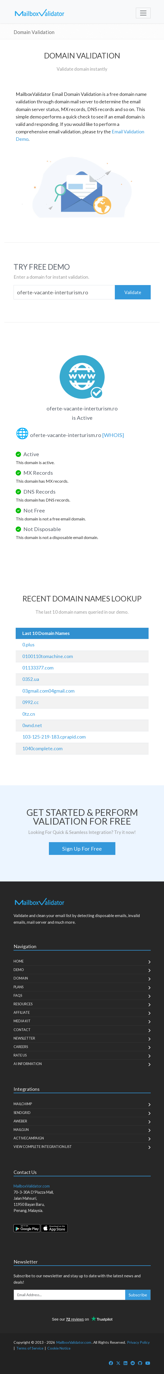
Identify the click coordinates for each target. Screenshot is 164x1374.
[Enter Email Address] (69, 1295)
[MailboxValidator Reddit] (133, 1362)
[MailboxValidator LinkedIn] (125, 1362)
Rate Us (20, 1055)
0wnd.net (32, 725)
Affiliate (22, 1012)
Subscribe (138, 1294)
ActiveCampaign (29, 1138)
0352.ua (30, 679)
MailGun (21, 1129)
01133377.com (37, 668)
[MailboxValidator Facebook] (111, 1362)
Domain (21, 978)
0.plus (28, 644)
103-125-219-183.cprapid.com (54, 737)
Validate (132, 292)
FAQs (18, 995)
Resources (23, 1004)
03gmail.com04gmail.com (48, 691)
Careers (21, 1047)
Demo (19, 970)
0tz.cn (28, 714)
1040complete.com (42, 748)
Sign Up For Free (82, 848)
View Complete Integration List (43, 1146)
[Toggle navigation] (143, 13)
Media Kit (22, 1021)
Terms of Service (29, 1348)
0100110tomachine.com (47, 656)
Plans (18, 987)
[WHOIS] (113, 435)
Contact (22, 1030)
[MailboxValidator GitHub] (140, 1362)
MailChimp (23, 1104)
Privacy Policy (138, 1342)
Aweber (20, 1121)
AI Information (28, 1064)
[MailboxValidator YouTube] (147, 1362)
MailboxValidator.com (73, 1342)
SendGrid (22, 1112)
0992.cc (30, 702)
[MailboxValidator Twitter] (118, 1362)
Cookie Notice (58, 1348)
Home (19, 961)
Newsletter (24, 1038)
